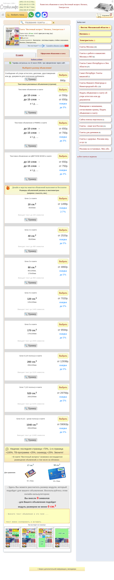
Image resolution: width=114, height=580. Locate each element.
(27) (94, 65)
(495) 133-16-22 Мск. (27, 2)
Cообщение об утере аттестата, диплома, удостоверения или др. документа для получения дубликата (30, 76)
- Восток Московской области (93, 27)
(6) (92, 55)
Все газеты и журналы (88, 156)
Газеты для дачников (88, 132)
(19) (88, 47)
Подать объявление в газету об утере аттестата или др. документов (93, 96)
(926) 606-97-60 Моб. (27, 10)
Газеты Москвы (86, 47)
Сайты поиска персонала (90, 119)
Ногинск (83, 34)
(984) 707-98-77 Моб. (27, 7)
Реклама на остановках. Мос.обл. (94, 149)
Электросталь (86, 40)
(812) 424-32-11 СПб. (27, 4)
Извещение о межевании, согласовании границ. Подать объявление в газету (92, 109)
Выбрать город (16, 14)
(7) (90, 75)
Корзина (104, 16)
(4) (89, 132)
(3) (94, 140)
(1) (91, 119)
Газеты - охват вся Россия (91, 126)
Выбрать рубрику (36, 59)
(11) (92, 126)
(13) (92, 84)
